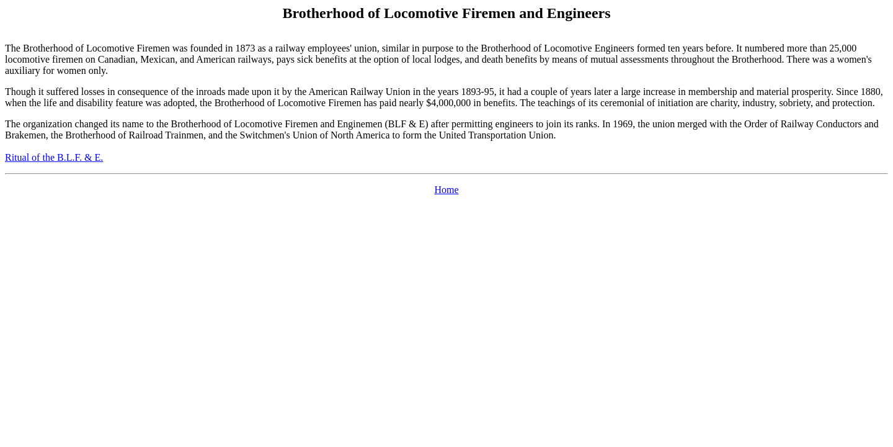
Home (446, 189)
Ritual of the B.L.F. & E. (54, 157)
